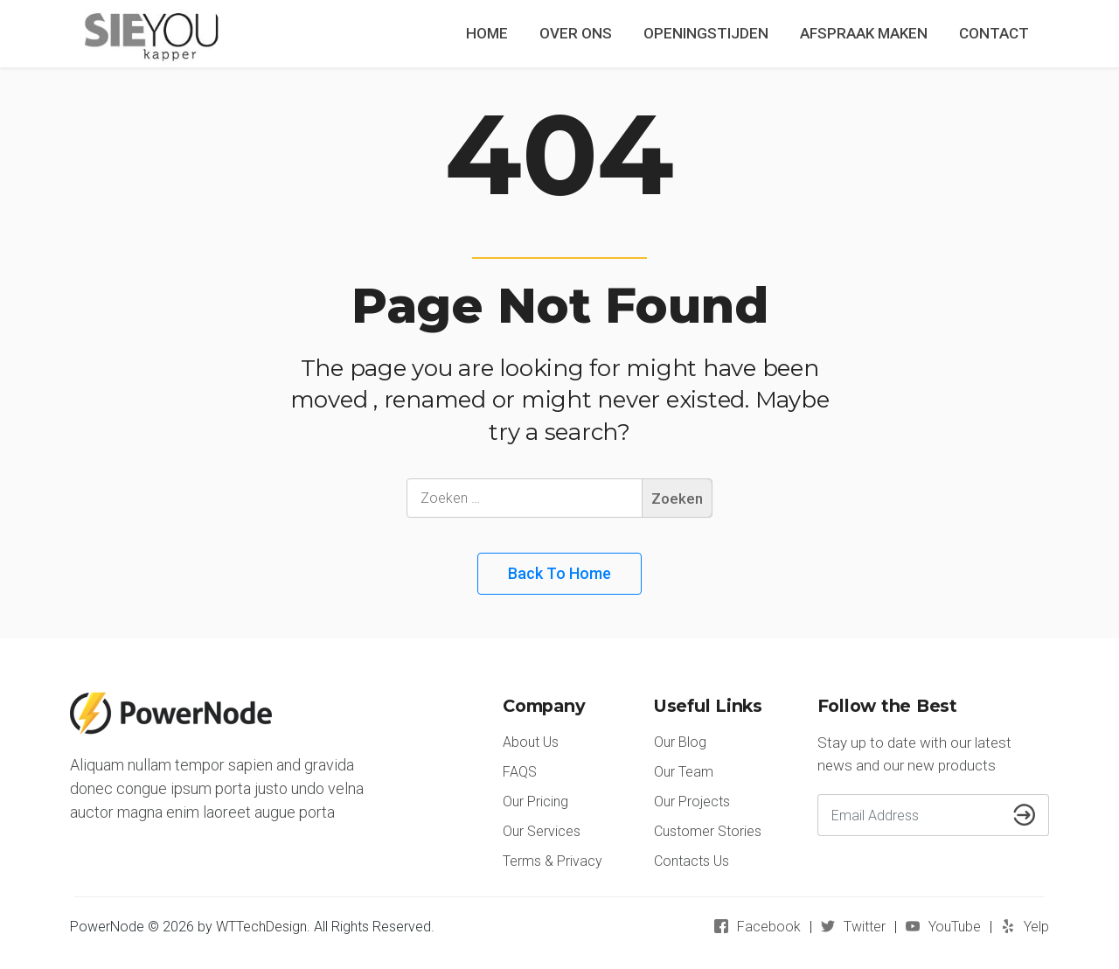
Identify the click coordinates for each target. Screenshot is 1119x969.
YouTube (954, 926)
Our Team (683, 771)
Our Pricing (535, 801)
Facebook (769, 926)
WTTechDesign (261, 926)
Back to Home (559, 573)
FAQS (520, 771)
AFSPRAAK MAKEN (864, 33)
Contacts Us (691, 861)
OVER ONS (575, 33)
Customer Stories (707, 831)
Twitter (865, 926)
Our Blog (680, 742)
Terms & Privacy (552, 861)
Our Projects (692, 801)
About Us (531, 742)
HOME (487, 33)
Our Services (541, 831)
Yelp (1036, 926)
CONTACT (994, 33)
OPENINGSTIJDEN (705, 33)
